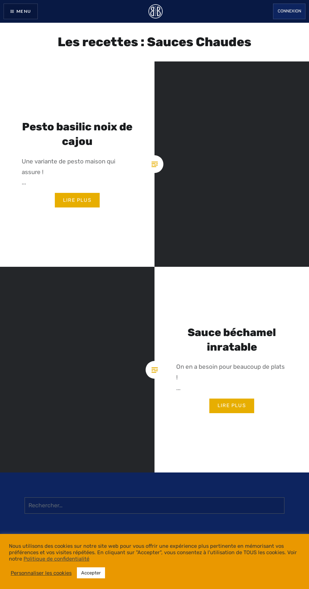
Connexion (289, 11)
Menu (23, 11)
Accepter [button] (91, 573)
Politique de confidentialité (56, 559)
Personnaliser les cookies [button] (41, 573)
